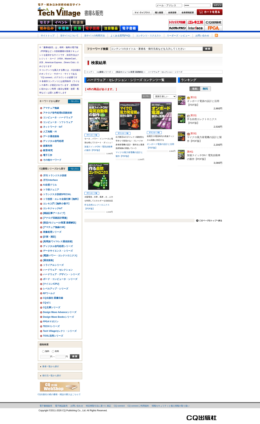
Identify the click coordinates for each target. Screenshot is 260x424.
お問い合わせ (202, 35)
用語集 (78, 22)
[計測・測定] (49, 236)
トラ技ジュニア (51, 189)
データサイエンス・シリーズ (58, 250)
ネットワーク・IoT (52, 126)
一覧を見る (74, 101)
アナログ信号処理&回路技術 (57, 112)
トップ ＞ (90, 72)
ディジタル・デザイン (177, 28)
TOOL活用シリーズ (53, 335)
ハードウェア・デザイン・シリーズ (61, 274)
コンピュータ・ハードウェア (58, 117)
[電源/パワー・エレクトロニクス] (60, 255)
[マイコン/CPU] (51, 284)
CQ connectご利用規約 (138, 406)
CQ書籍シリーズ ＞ (105, 72)
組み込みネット (47, 28)
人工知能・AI (50, 131)
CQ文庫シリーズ (51, 307)
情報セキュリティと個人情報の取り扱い (171, 406)
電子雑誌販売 (61, 406)
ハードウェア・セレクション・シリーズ (165, 72)
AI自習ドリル (50, 184)
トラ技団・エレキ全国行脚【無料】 (61, 199)
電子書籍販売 (46, 406)
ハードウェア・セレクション (58, 269)
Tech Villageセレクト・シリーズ (60, 331)
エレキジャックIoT (52, 208)
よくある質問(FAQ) (120, 35)
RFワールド (49, 293)
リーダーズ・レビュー (178, 35)
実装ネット (77, 28)
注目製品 (111, 28)
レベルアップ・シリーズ (55, 288)
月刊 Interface (50, 180)
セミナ (45, 22)
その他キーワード (52, 160)
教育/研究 (48, 150)
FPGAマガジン (213, 28)
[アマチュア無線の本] (54, 227)
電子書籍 (129, 28)
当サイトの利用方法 (94, 35)
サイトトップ (47, 35)
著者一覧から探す (50, 366)
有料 (195, 89)
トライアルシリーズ (53, 265)
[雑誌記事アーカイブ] (54, 213)
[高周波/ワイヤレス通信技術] (58, 241)
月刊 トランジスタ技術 (54, 175)
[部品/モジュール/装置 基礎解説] (59, 222)
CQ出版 (213, 22)
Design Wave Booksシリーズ (58, 317)
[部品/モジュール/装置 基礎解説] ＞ (131, 72)
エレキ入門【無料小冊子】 (56, 203)
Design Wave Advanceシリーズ (59, 312)
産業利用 (47, 146)
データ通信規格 (51, 136)
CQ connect (119, 406)
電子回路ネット (93, 28)
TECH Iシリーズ (51, 326)
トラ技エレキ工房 (195, 22)
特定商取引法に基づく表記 (98, 406)
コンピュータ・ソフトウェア (58, 122)
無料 (205, 89)
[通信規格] (48, 260)
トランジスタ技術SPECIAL (57, 194)
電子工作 (47, 155)
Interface (195, 28)
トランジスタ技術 (177, 22)
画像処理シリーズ (52, 232)
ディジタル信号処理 (53, 141)
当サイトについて (69, 35)
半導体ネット (63, 28)
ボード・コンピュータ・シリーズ (60, 279)
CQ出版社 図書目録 (53, 298)
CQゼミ (47, 302)
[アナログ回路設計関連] (55, 218)
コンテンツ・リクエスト (148, 35)
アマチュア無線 (51, 108)
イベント (61, 22)
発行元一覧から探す (51, 375)
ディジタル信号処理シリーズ (58, 246)
